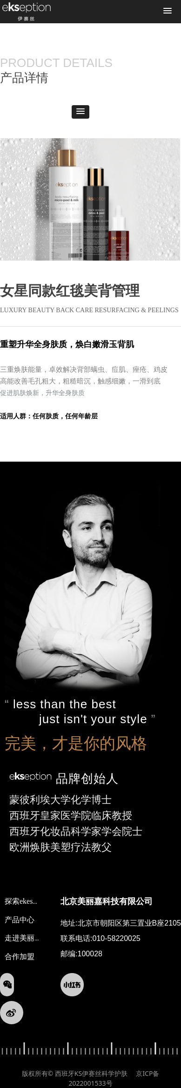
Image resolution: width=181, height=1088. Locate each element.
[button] (167, 11)
